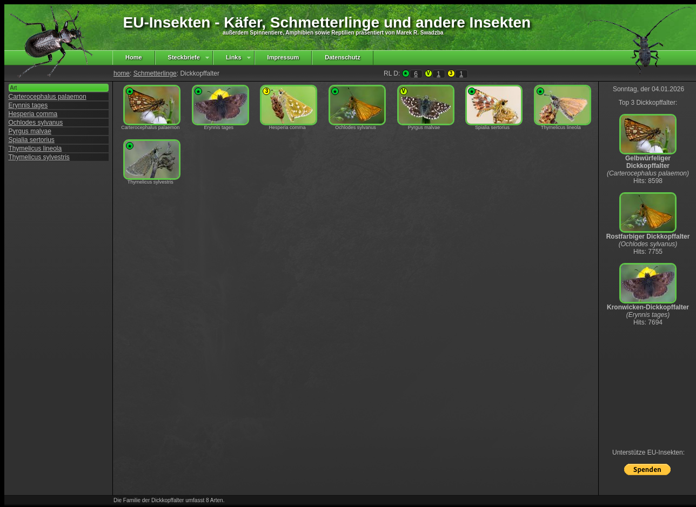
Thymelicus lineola (35, 148)
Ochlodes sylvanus (36, 122)
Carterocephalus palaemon (47, 96)
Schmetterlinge (155, 73)
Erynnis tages (28, 105)
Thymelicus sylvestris (39, 157)
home (121, 73)
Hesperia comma (33, 114)
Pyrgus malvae (30, 131)
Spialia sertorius (32, 140)
